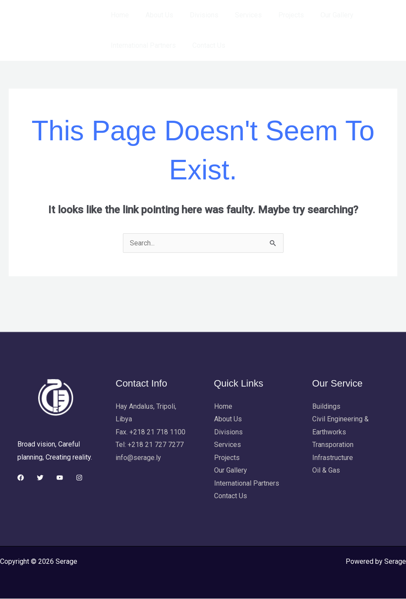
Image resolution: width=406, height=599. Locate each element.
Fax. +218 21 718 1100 (150, 432)
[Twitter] (40, 477)
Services (239, 15)
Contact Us (204, 45)
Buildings (326, 406)
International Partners (142, 45)
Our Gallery (322, 15)
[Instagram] (79, 477)
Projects (279, 15)
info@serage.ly (138, 457)
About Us (155, 15)
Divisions (197, 15)
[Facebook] (20, 477)
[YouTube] (59, 477)
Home (118, 15)
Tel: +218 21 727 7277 (150, 445)
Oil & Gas (326, 471)
